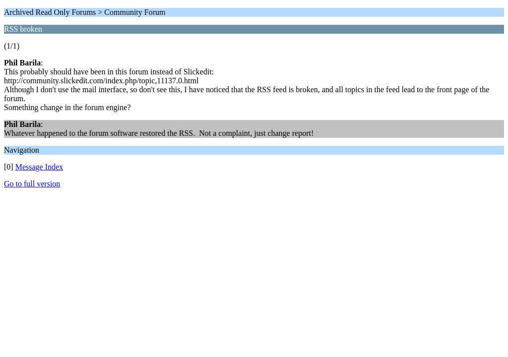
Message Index (39, 167)
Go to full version (32, 183)
